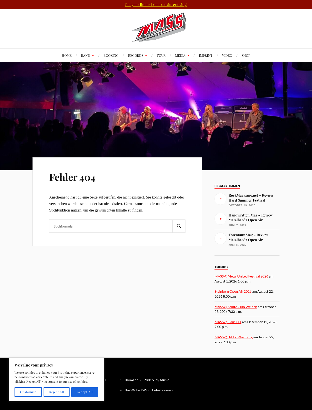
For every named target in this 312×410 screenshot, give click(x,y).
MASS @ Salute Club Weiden (235, 307)
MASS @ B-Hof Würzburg (233, 337)
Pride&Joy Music (156, 380)
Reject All (56, 392)
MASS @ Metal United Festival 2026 (241, 276)
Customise (28, 392)
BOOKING (111, 55)
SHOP (246, 55)
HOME (67, 55)
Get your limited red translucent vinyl (156, 4)
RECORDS (135, 55)
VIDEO (227, 55)
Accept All (85, 392)
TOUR (161, 55)
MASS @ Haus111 (227, 322)
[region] (56, 379)
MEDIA (180, 55)
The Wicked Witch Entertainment (149, 390)
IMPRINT (206, 55)
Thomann (131, 380)
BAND (85, 55)
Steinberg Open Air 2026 (233, 291)
